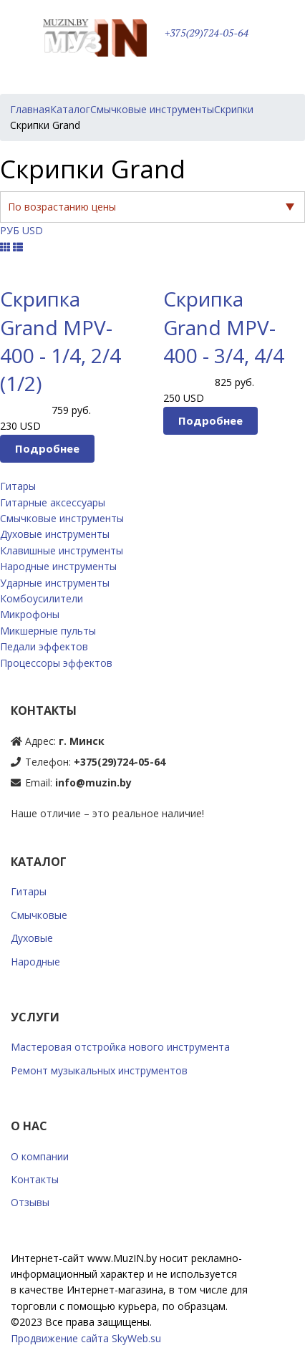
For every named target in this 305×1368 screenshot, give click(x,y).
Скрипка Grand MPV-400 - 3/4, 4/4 (223, 326)
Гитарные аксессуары (52, 502)
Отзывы (30, 1202)
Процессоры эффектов (56, 663)
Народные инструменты (58, 566)
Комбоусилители (41, 598)
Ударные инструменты (55, 582)
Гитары (18, 486)
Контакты (35, 1179)
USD (32, 230)
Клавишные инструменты (61, 550)
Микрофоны (29, 614)
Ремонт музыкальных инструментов (99, 1070)
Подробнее (47, 448)
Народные (35, 961)
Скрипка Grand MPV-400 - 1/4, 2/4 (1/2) (60, 341)
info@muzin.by (93, 782)
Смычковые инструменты (62, 518)
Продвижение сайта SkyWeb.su (86, 1338)
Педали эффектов (44, 646)
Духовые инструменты (55, 534)
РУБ (9, 230)
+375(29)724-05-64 (206, 33)
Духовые (32, 938)
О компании (40, 1156)
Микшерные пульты (48, 630)
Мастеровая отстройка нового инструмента (120, 1047)
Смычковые (39, 915)
